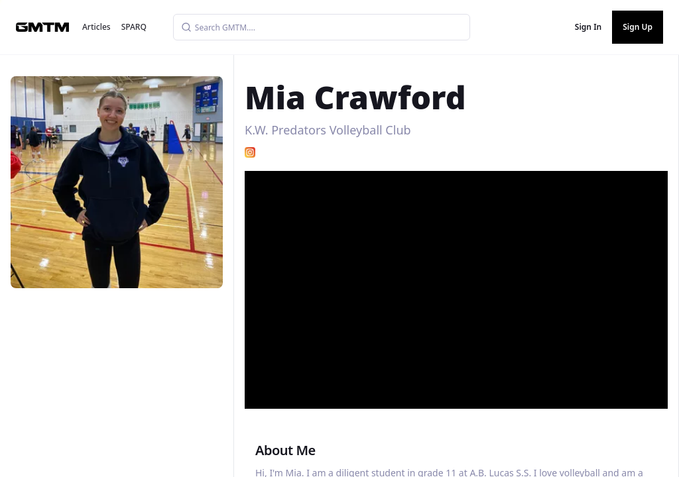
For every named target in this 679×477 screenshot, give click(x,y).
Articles (96, 26)
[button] (457, 285)
